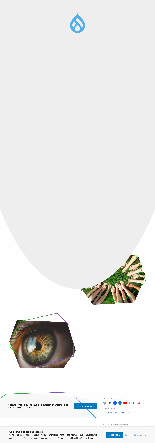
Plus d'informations (84, 438)
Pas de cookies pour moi (135, 435)
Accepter (114, 435)
